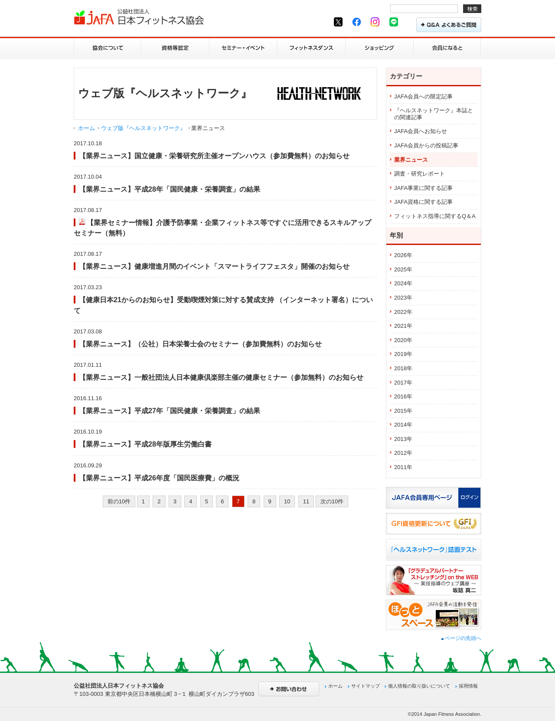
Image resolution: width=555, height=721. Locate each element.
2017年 (403, 382)
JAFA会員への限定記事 (423, 96)
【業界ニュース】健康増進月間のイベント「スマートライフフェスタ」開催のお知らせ (214, 266)
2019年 (403, 354)
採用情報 (468, 685)
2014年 (403, 424)
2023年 (403, 297)
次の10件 (331, 501)
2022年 (403, 312)
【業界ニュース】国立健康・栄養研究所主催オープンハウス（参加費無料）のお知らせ (214, 156)
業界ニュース (411, 160)
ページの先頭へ (461, 638)
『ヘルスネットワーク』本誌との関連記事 (433, 114)
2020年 (403, 340)
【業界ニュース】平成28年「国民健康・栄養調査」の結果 (169, 189)
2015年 (403, 411)
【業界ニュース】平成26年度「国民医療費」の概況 (159, 478)
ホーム (86, 128)
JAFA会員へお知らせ (420, 131)
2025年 (403, 269)
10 (287, 501)
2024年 (403, 283)
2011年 (403, 467)
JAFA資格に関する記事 (423, 202)
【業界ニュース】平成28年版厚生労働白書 (145, 444)
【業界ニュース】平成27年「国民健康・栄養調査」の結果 (169, 410)
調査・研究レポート (419, 173)
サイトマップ (365, 685)
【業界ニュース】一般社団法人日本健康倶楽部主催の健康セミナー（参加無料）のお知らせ (221, 377)
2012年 (403, 453)
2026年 (403, 255)
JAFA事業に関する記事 (423, 188)
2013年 (403, 439)
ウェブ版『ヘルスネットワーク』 (143, 128)
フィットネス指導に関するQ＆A (435, 216)
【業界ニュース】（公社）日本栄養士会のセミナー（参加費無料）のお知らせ (200, 344)
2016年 (403, 396)
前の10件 (119, 501)
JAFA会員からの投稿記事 (426, 145)
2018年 (403, 368)
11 (306, 501)
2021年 (403, 326)
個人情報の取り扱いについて (419, 685)
